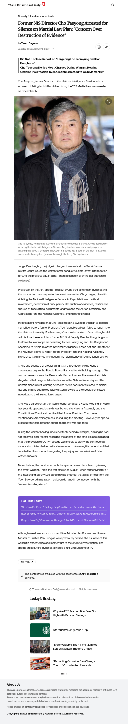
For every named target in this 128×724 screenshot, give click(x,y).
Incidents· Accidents (42, 16)
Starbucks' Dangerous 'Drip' (70, 630)
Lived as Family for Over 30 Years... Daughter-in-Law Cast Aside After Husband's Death (64, 513)
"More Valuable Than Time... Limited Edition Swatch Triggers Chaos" (75, 646)
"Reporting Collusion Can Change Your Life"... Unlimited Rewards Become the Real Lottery (74, 663)
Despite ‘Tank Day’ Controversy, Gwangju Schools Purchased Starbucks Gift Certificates (64, 520)
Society (22, 16)
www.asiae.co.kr (53, 713)
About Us (13, 684)
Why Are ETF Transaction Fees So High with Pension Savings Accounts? (74, 613)
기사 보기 (27, 562)
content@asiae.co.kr (34, 706)
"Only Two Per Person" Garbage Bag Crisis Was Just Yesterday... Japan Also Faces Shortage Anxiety (64, 507)
